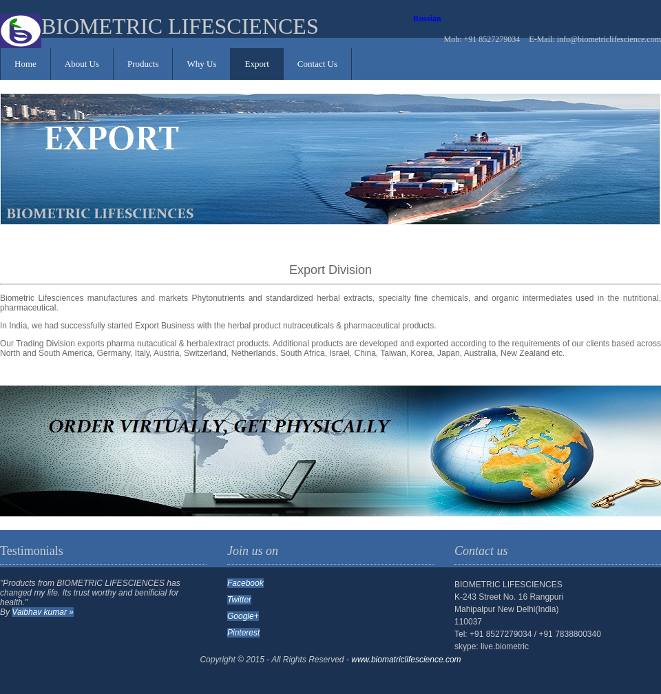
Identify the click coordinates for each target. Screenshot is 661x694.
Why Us (201, 64)
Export (256, 64)
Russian (427, 18)
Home (25, 64)
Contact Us (317, 64)
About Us (82, 64)
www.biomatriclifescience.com (406, 659)
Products (143, 64)
